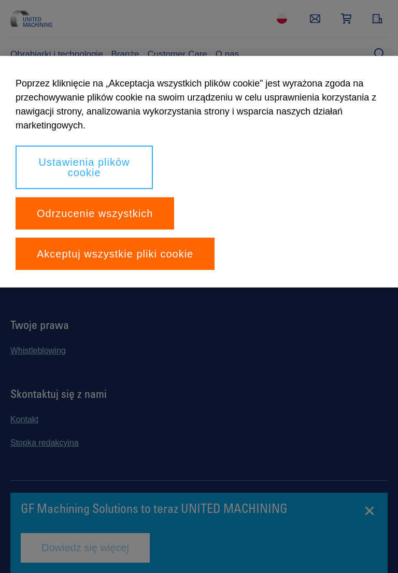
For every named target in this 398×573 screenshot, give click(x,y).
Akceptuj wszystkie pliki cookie (115, 254)
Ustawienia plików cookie (84, 167)
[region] (199, 172)
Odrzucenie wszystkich (95, 213)
